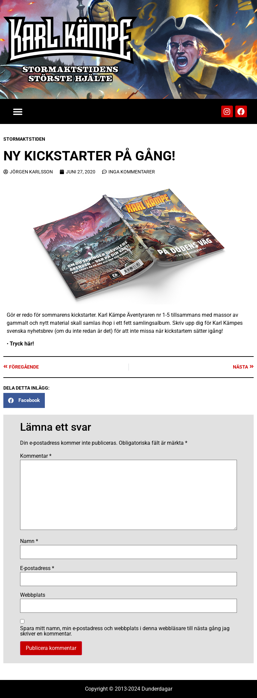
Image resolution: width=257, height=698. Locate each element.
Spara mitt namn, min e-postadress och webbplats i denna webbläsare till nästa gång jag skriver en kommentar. (125, 631)
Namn (29, 541)
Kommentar (36, 456)
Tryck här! (22, 343)
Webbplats (32, 595)
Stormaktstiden (24, 139)
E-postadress (37, 568)
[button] (17, 111)
